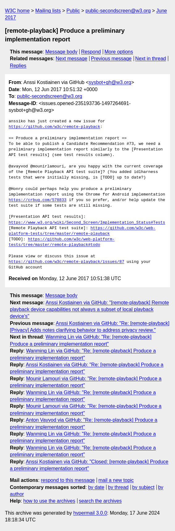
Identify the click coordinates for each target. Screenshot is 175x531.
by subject (143, 487)
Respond (91, 51)
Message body (61, 51)
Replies (18, 65)
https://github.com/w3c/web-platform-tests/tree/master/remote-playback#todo (62, 242)
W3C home (17, 10)
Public (73, 10)
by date (96, 487)
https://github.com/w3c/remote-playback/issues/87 (66, 262)
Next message (71, 58)
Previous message (111, 58)
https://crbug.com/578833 (37, 200)
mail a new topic (116, 480)
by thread (118, 487)
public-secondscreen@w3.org (118, 10)
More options (119, 51)
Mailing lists (48, 10)
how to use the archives (49, 501)
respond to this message (67, 480)
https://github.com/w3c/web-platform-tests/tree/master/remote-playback (82, 231)
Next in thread (150, 58)
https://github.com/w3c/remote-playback (54, 127)
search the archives (100, 501)
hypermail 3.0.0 (90, 513)
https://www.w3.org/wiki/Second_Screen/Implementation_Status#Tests (87, 222)
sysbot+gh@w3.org (110, 82)
